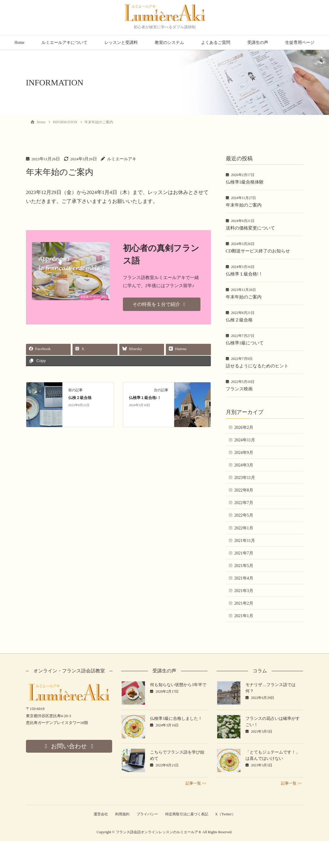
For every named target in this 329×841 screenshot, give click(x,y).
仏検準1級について (245, 343)
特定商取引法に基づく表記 (187, 814)
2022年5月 (243, 515)
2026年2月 (243, 427)
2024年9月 (243, 452)
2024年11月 (244, 440)
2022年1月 (243, 528)
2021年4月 (243, 578)
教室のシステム (169, 42)
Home (19, 42)
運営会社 (100, 814)
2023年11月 (244, 477)
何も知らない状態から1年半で (178, 685)
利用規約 (122, 814)
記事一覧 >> (196, 783)
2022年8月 (243, 490)
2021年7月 (243, 553)
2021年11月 (244, 540)
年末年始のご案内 (244, 205)
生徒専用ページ (299, 42)
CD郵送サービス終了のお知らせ (258, 251)
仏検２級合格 (80, 398)
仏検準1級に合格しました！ (176, 718)
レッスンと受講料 (121, 42)
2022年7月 (243, 502)
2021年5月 (243, 565)
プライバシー (147, 814)
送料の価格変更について (250, 228)
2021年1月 (243, 616)
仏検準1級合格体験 (245, 182)
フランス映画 (239, 388)
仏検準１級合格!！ (145, 398)
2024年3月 (243, 465)
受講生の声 (257, 42)
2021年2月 (243, 603)
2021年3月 (243, 591)
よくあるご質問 (215, 42)
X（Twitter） (226, 814)
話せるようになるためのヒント (257, 365)
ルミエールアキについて (64, 42)
